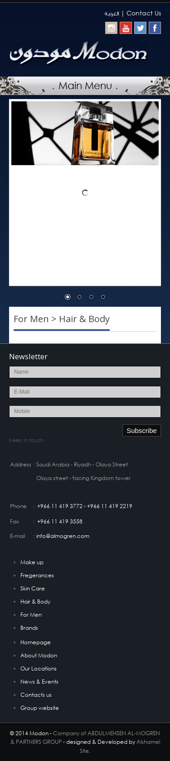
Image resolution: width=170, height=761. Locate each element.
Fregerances (37, 575)
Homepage (35, 642)
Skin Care (32, 588)
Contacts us (36, 695)
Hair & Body (35, 601)
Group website (39, 708)
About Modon (38, 655)
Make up (32, 562)
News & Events (39, 681)
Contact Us (143, 13)
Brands (29, 628)
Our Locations (38, 668)
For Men (31, 614)
